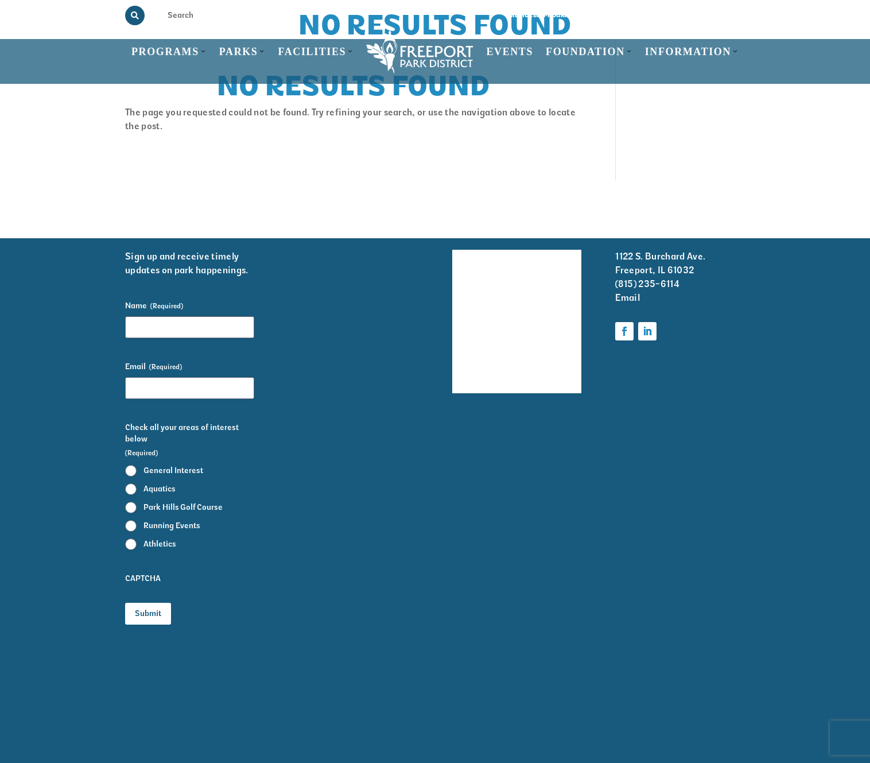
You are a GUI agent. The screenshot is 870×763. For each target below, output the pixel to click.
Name (154, 306)
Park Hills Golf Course (183, 507)
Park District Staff (468, 334)
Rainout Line (674, 15)
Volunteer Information (553, 265)
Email (153, 367)
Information (688, 51)
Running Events (171, 525)
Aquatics (159, 489)
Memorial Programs (543, 15)
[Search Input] (189, 15)
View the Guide (615, 15)
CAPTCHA (143, 578)
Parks (238, 51)
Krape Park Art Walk (551, 303)
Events (509, 51)
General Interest (173, 470)
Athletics (159, 544)
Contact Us (726, 15)
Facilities (312, 51)
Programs (165, 51)
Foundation (585, 51)
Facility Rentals (468, 265)
